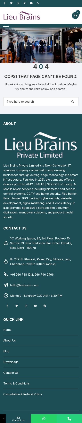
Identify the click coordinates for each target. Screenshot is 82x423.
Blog (6, 351)
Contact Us (11, 373)
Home (7, 330)
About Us (9, 340)
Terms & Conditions (16, 383)
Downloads (10, 362)
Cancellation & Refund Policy (22, 394)
